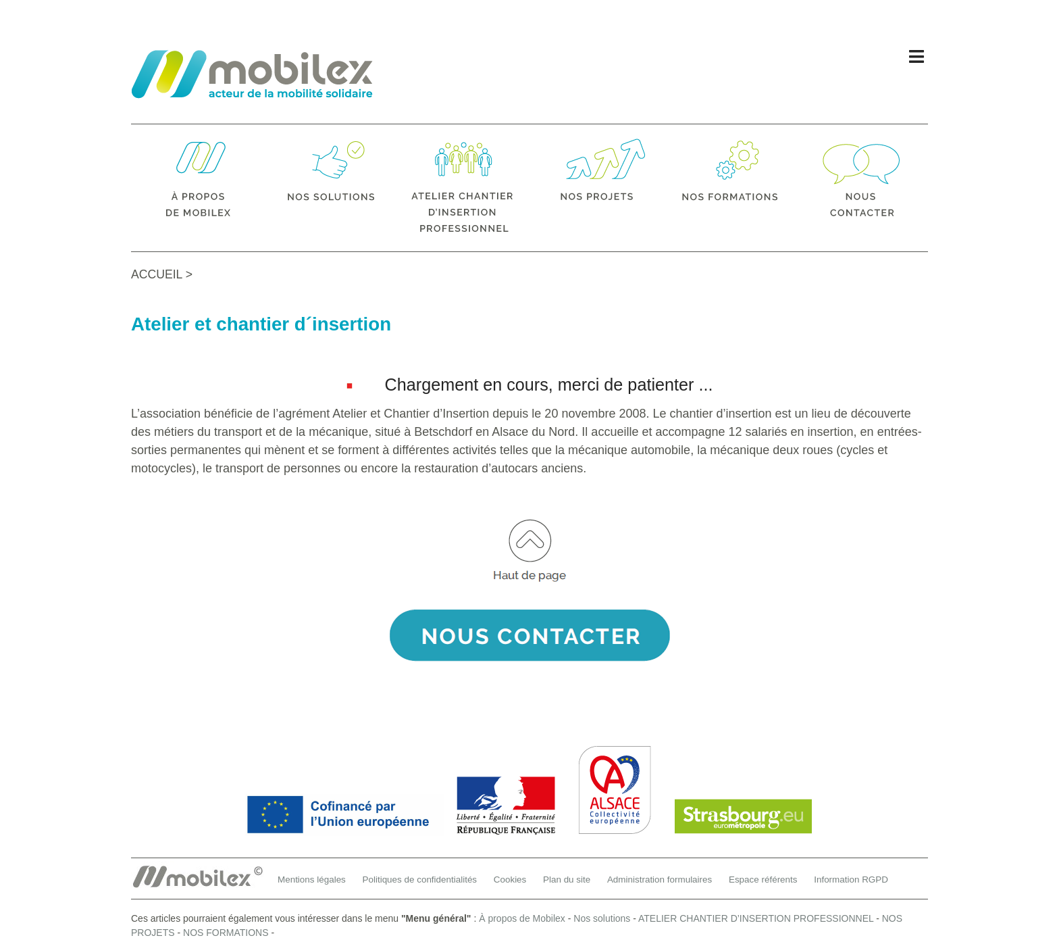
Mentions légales (312, 879)
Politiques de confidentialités (420, 879)
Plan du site (566, 879)
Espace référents (763, 879)
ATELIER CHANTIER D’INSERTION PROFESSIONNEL (755, 918)
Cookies (510, 879)
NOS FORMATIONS (226, 932)
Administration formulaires (659, 879)
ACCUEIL (156, 274)
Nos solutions (601, 918)
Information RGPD (851, 879)
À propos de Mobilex (522, 918)
